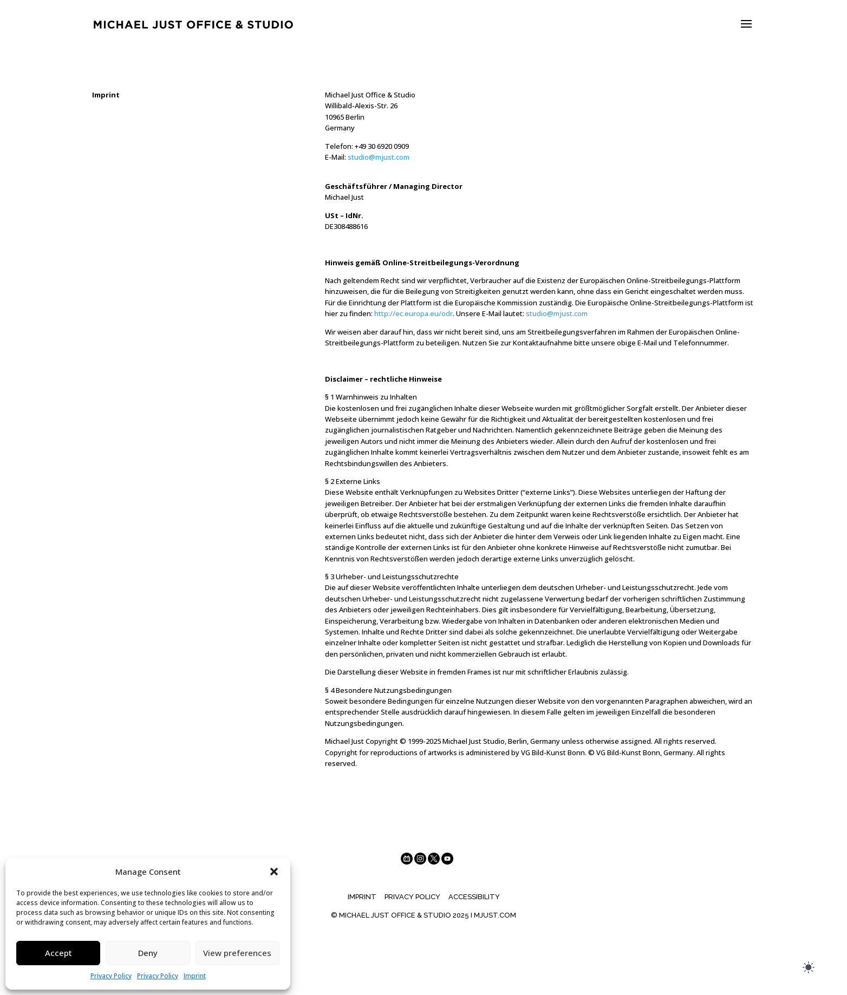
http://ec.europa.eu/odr (413, 313)
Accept (58, 952)
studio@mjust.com (378, 157)
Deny (148, 952)
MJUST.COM (495, 915)
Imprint (195, 975)
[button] (274, 871)
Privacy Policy (111, 975)
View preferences (237, 952)
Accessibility (474, 897)
